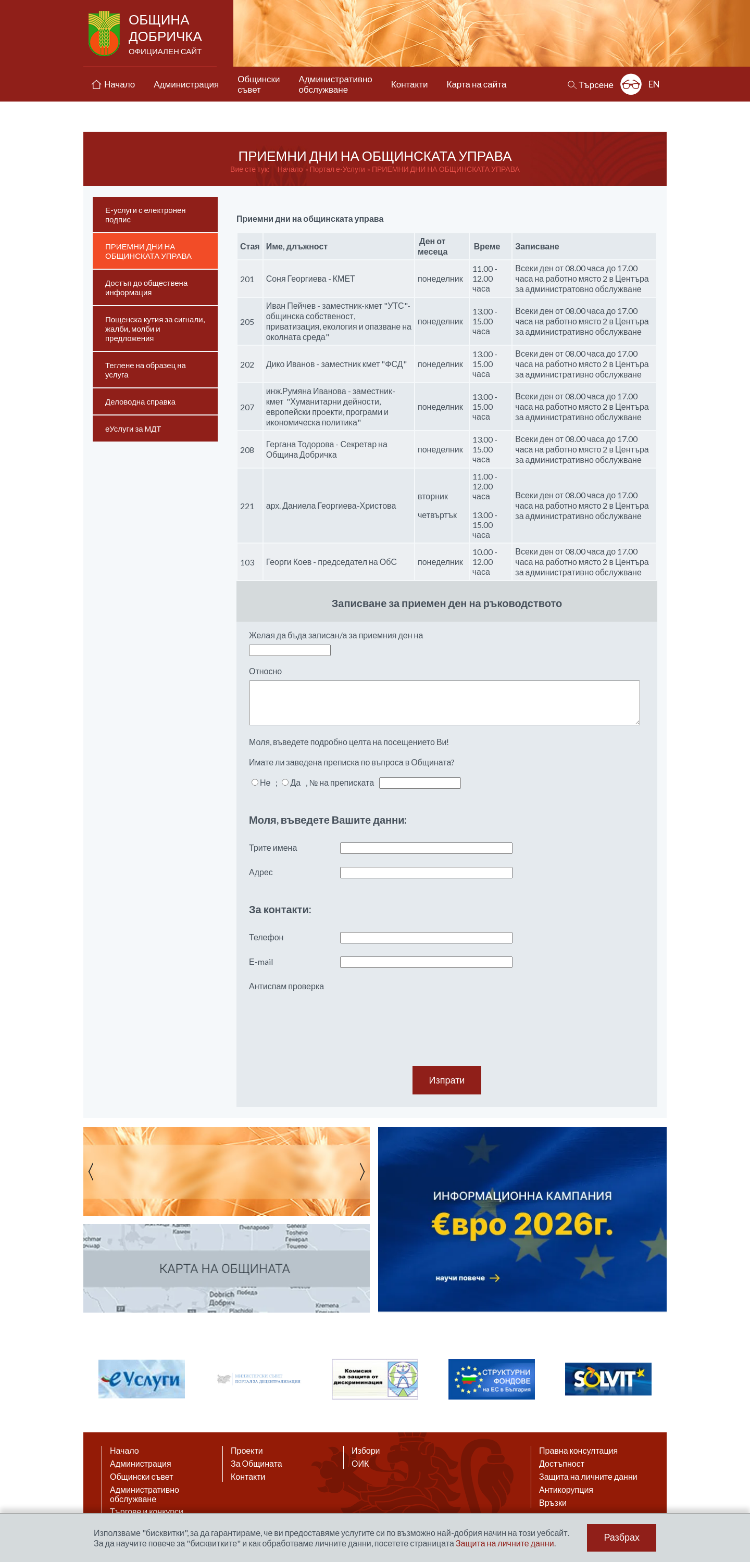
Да (295, 782)
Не (265, 782)
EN (654, 84)
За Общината (256, 1463)
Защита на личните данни (588, 1476)
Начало (290, 169)
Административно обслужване (144, 1494)
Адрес (261, 872)
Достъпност (561, 1463)
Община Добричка (166, 34)
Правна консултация (578, 1450)
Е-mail (261, 961)
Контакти (248, 1476)
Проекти (247, 1450)
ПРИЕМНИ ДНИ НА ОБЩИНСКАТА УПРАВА (446, 169)
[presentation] (328, 1016)
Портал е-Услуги (337, 169)
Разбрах (622, 1537)
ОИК (360, 1463)
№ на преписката (341, 782)
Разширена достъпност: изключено (631, 84)
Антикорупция (566, 1489)
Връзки (553, 1502)
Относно (265, 671)
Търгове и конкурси (146, 1511)
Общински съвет (141, 1476)
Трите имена (273, 847)
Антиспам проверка (286, 986)
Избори (366, 1450)
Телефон (266, 937)
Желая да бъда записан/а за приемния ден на (336, 635)
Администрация (140, 1463)
